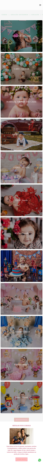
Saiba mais (21, 459)
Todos (4, 14)
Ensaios (35, 14)
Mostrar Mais (21, 419)
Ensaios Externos (19, 14)
